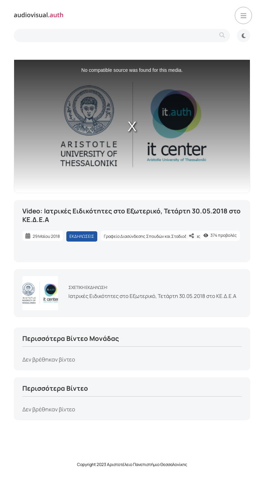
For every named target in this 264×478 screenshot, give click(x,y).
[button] (243, 15)
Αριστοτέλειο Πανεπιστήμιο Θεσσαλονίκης (147, 464)
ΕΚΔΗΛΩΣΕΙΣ (81, 236)
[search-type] (122, 35)
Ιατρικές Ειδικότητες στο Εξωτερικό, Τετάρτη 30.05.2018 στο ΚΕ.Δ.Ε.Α (152, 296)
